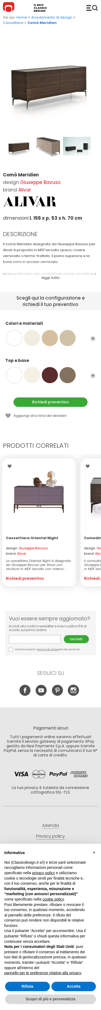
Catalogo (92, 8)
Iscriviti (76, 639)
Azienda (50, 825)
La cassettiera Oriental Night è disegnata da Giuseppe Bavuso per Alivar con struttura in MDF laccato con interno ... (38, 565)
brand (16, 553)
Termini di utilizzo (48, 649)
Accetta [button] (74, 986)
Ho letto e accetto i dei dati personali (44, 650)
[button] (94, 852)
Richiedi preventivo (50, 402)
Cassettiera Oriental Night (32, 537)
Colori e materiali (50, 326)
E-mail (35, 639)
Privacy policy (50, 836)
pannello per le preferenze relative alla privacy (42, 973)
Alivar (24, 190)
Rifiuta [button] (27, 986)
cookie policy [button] (53, 899)
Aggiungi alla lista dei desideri (40, 415)
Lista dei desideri (11, 466)
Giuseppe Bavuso (40, 182)
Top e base (50, 363)
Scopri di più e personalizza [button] (50, 999)
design (27, 548)
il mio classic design (40, 7)
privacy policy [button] (43, 873)
